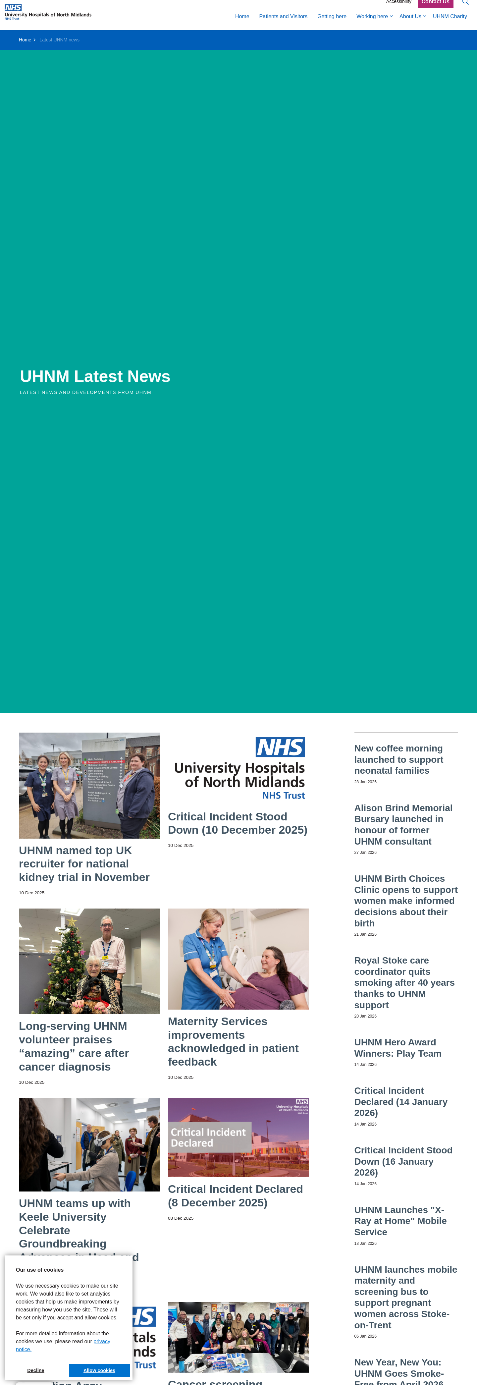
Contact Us (435, 7)
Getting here (331, 22)
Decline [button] (35, 1370)
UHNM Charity (450, 22)
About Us (410, 22)
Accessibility (398, 7)
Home (242, 22)
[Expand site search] (465, 7)
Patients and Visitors (283, 22)
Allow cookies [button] (99, 1370)
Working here (372, 22)
